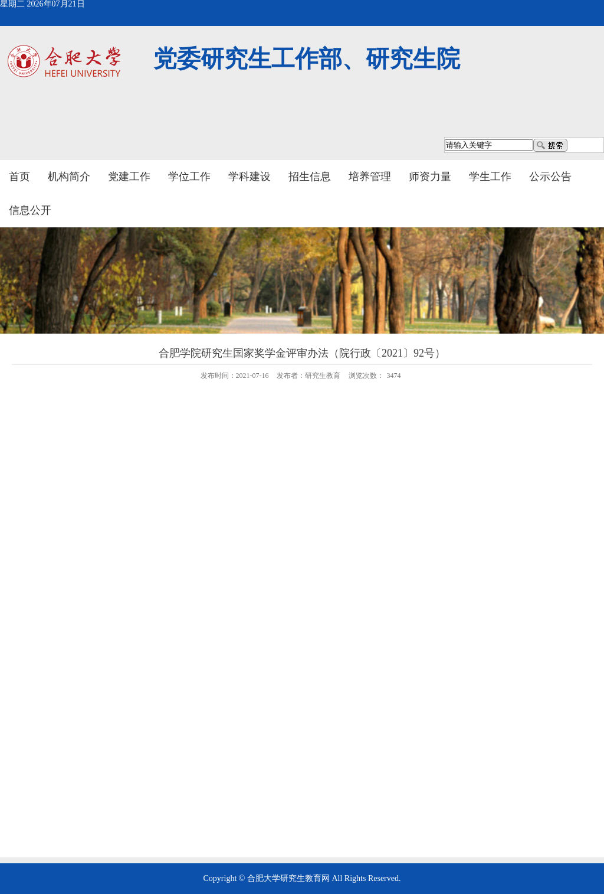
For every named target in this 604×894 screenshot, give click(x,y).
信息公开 (30, 210)
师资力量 (430, 176)
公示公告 (550, 176)
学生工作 (490, 176)
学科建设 (249, 176)
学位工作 (189, 176)
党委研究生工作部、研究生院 (306, 58)
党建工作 (129, 176)
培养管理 (370, 176)
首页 (19, 176)
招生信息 (309, 176)
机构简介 (69, 176)
